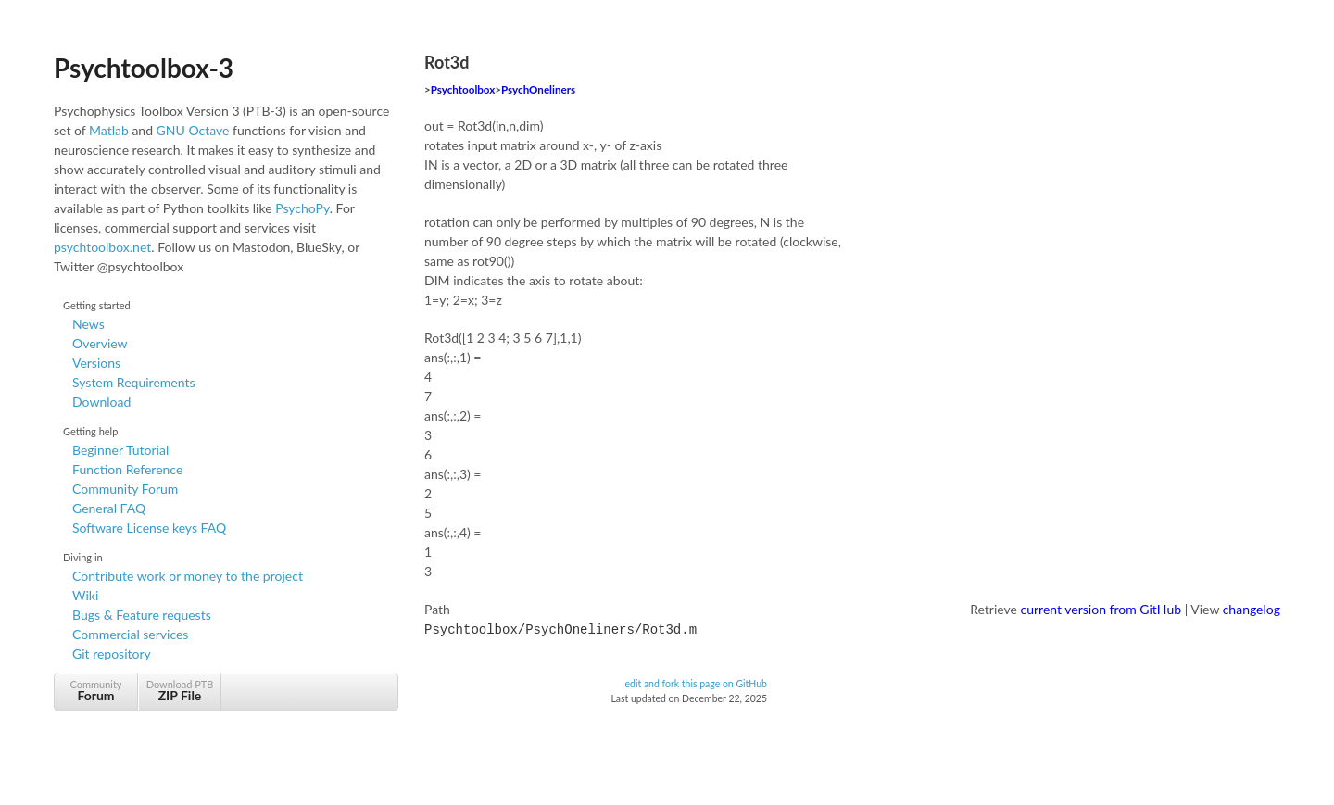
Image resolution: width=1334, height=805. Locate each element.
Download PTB (179, 690)
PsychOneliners (538, 89)
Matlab (109, 130)
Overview (100, 343)
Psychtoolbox (463, 89)
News (88, 324)
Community (96, 690)
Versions (96, 363)
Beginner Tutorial (120, 450)
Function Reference (127, 469)
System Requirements (133, 382)
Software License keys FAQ (149, 527)
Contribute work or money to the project (187, 576)
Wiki (85, 595)
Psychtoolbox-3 (143, 67)
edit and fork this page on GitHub (695, 681)
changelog (1251, 609)
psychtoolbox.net (102, 247)
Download (101, 401)
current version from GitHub (1101, 609)
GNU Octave (193, 130)
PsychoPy (302, 208)
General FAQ (108, 508)
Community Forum (125, 489)
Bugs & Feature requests (141, 615)
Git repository (111, 653)
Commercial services (130, 634)
